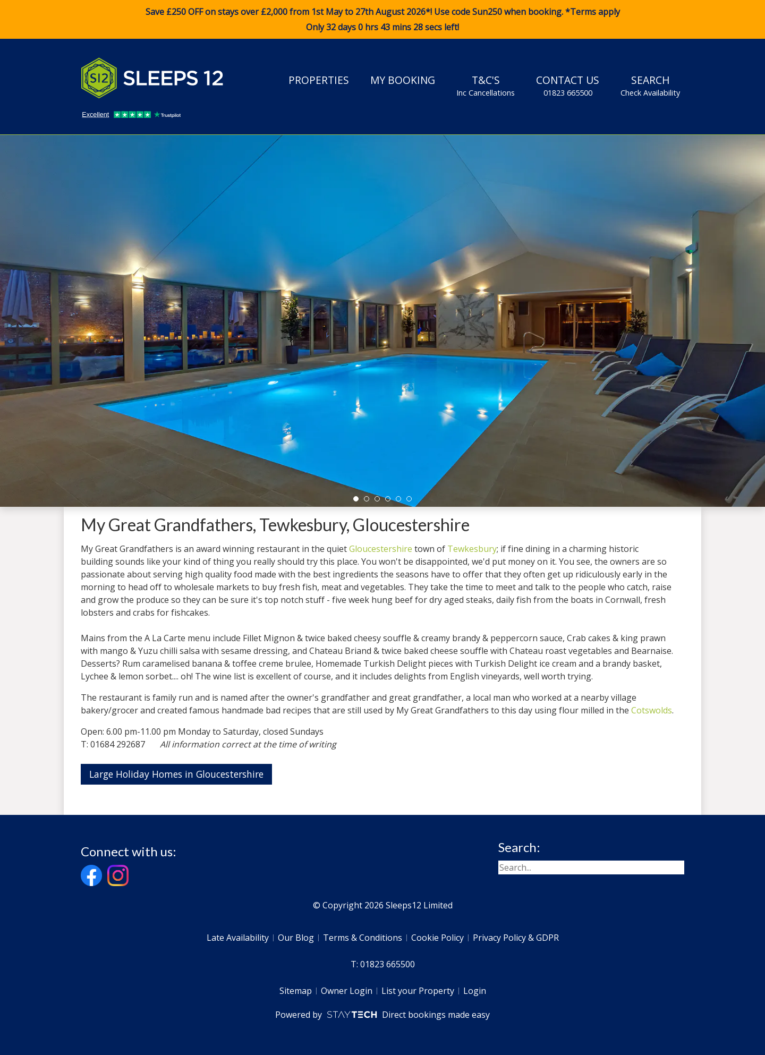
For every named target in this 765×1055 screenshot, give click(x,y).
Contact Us (567, 85)
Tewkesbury (472, 549)
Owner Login (346, 991)
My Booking (402, 80)
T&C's (485, 85)
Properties (318, 80)
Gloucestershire (380, 549)
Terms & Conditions (362, 937)
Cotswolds (651, 710)
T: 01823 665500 (383, 964)
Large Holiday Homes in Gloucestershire (176, 774)
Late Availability (238, 937)
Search (650, 85)
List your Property (417, 991)
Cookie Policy (437, 937)
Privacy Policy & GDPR (516, 937)
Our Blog (296, 937)
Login (474, 991)
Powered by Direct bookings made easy (382, 1014)
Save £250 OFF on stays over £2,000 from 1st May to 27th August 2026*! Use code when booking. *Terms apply (382, 19)
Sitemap (295, 991)
